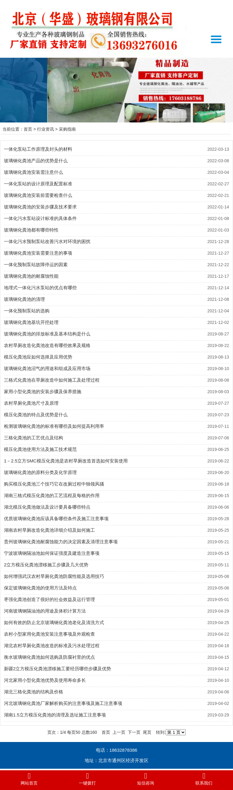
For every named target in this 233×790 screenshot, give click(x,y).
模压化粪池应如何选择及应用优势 (38, 356)
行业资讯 (45, 129)
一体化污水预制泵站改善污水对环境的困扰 (47, 241)
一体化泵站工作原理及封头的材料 (38, 149)
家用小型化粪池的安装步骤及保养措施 (42, 391)
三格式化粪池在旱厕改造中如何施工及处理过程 (52, 380)
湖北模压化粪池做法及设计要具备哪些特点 (47, 507)
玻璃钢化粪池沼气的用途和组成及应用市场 (47, 368)
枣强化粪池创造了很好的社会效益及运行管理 (49, 599)
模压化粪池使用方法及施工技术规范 (40, 449)
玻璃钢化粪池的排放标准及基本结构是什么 (47, 333)
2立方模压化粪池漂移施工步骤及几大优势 (46, 564)
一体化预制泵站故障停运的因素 (36, 264)
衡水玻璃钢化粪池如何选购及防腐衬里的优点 (49, 657)
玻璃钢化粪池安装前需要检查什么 (38, 195)
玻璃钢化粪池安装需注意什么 (33, 172)
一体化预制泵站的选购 (26, 310)
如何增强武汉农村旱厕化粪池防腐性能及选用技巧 (54, 576)
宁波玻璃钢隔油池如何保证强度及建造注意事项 (52, 553)
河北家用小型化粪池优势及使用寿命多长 (45, 680)
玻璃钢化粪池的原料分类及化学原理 (40, 472)
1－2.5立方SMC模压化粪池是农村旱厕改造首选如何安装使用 (66, 460)
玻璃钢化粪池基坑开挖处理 (31, 322)
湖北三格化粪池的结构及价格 (33, 691)
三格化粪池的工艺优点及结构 (33, 437)
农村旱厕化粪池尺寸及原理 (31, 403)
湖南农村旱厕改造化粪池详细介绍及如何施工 (49, 530)
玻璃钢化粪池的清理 (24, 299)
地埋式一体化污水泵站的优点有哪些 (40, 287)
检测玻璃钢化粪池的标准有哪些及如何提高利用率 (54, 426)
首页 (28, 129)
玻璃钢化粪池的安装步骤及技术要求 (40, 206)
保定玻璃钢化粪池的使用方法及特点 (40, 587)
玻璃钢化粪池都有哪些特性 (31, 229)
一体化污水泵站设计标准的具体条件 (40, 218)
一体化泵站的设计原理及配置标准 (38, 183)
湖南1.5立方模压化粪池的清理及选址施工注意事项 (55, 714)
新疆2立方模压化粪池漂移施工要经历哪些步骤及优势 (57, 668)
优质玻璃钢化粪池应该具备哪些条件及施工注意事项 (56, 518)
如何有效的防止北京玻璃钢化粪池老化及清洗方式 (54, 622)
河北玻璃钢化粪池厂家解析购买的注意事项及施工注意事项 (63, 703)
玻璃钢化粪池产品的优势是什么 (36, 160)
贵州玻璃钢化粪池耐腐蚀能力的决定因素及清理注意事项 (61, 541)
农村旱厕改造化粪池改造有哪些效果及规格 (47, 345)
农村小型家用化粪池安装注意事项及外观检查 (49, 634)
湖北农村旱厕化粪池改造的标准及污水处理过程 (52, 645)
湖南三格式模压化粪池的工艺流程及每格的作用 (52, 495)
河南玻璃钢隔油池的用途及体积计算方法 (45, 610)
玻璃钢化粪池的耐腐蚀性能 (31, 276)
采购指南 (67, 129)
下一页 (134, 732)
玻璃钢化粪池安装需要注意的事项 (38, 253)
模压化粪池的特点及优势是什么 (36, 414)
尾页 (147, 732)
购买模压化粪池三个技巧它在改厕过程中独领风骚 (54, 483)
